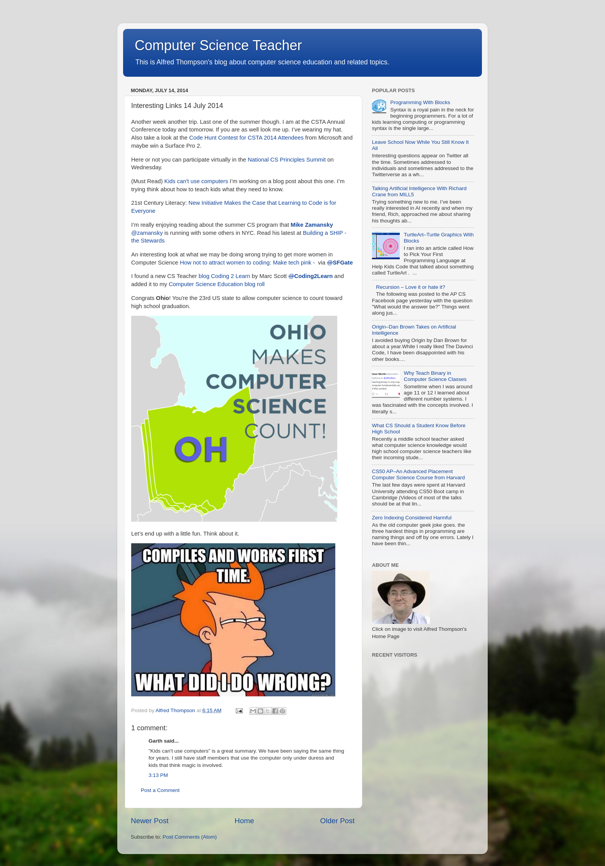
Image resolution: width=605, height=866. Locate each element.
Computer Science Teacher (218, 45)
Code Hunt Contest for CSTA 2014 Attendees (246, 138)
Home (244, 821)
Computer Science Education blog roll (216, 284)
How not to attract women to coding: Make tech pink (245, 262)
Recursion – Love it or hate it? (410, 287)
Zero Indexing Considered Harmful (411, 518)
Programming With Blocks (420, 102)
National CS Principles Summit (287, 160)
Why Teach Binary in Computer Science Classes (435, 376)
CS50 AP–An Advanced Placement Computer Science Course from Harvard (418, 474)
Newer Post (150, 821)
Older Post (337, 821)
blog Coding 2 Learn (224, 276)
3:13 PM (158, 775)
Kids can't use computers (196, 181)
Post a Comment (160, 790)
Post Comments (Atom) (190, 837)
